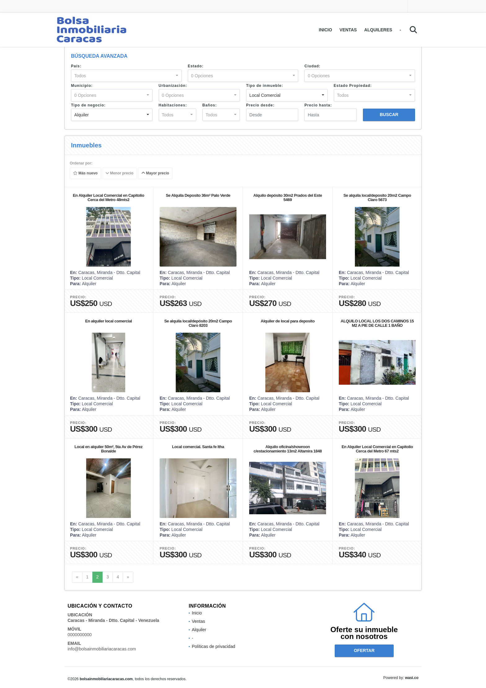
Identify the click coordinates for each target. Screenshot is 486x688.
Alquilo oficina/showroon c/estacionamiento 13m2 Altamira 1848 (288, 448)
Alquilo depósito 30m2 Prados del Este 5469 (287, 197)
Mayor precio (155, 173)
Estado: (196, 66)
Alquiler (199, 629)
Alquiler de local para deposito (288, 321)
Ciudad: (312, 66)
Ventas (348, 29)
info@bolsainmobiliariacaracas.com (102, 648)
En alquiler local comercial (108, 321)
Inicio (325, 29)
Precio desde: (260, 105)
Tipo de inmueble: (264, 85)
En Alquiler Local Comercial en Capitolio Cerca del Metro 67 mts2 (377, 448)
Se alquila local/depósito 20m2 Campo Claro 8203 (198, 323)
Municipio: (82, 85)
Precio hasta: (318, 105)
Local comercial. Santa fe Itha (198, 446)
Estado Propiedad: (353, 85)
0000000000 (80, 634)
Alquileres (378, 29)
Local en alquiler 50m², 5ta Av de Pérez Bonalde (108, 448)
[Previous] (77, 577)
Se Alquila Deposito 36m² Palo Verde (198, 195)
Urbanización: (173, 85)
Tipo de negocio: (88, 105)
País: (76, 66)
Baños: (209, 105)
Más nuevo (85, 173)
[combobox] (126, 76)
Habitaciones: (173, 105)
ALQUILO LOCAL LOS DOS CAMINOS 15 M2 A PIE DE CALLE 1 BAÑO (377, 323)
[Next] (128, 577)
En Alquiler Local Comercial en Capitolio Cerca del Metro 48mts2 (108, 197)
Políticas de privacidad (213, 646)
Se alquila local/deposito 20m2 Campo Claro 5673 (377, 197)
